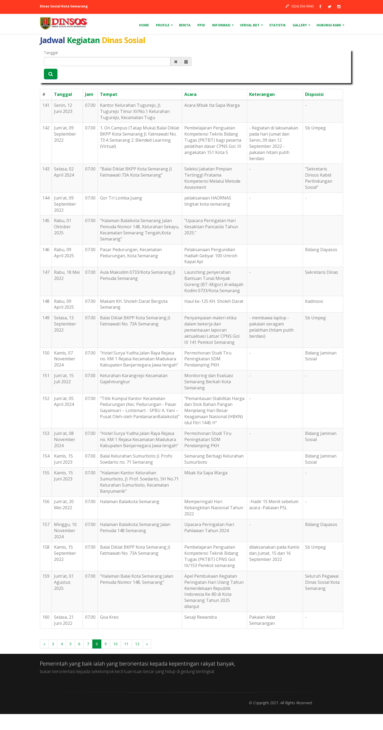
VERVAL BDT (250, 25)
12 (137, 643)
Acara (190, 94)
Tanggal (51, 52)
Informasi (221, 25)
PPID (201, 25)
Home (144, 25)
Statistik (277, 25)
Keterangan (262, 94)
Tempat (108, 94)
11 (126, 643)
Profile (162, 25)
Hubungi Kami (329, 25)
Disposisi (314, 94)
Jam (89, 94)
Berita (184, 25)
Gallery (300, 25)
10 (115, 643)
